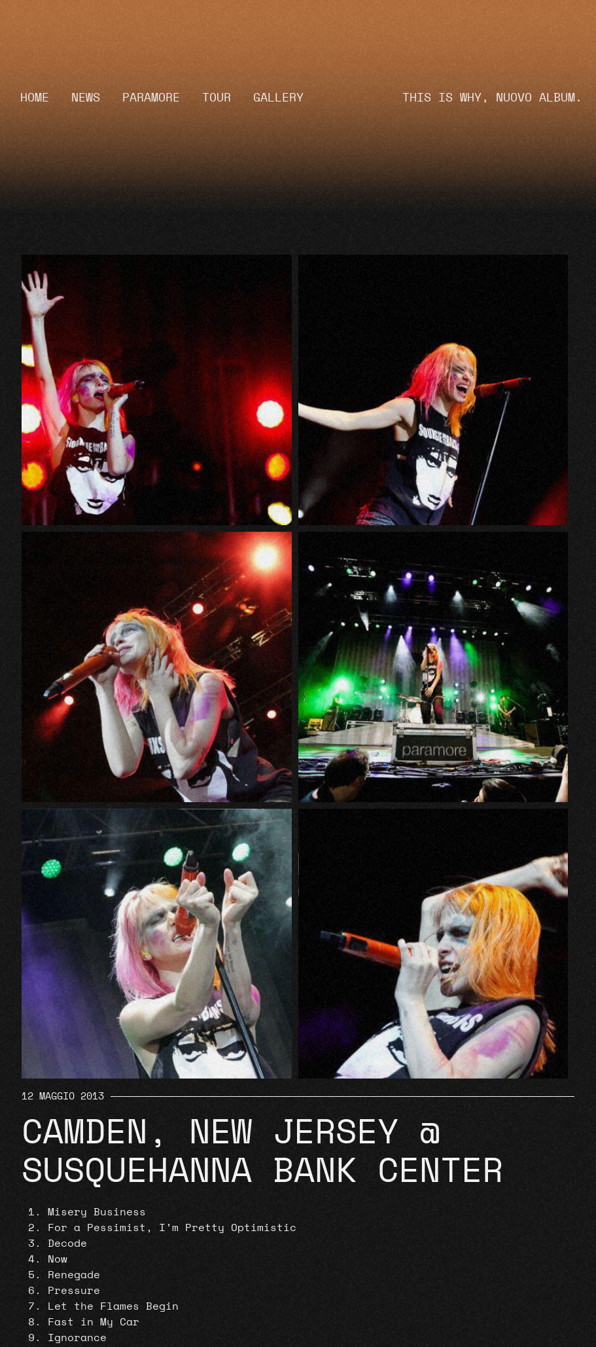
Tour (216, 98)
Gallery (278, 98)
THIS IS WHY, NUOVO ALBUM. (492, 98)
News (85, 98)
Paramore (151, 98)
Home (34, 98)
